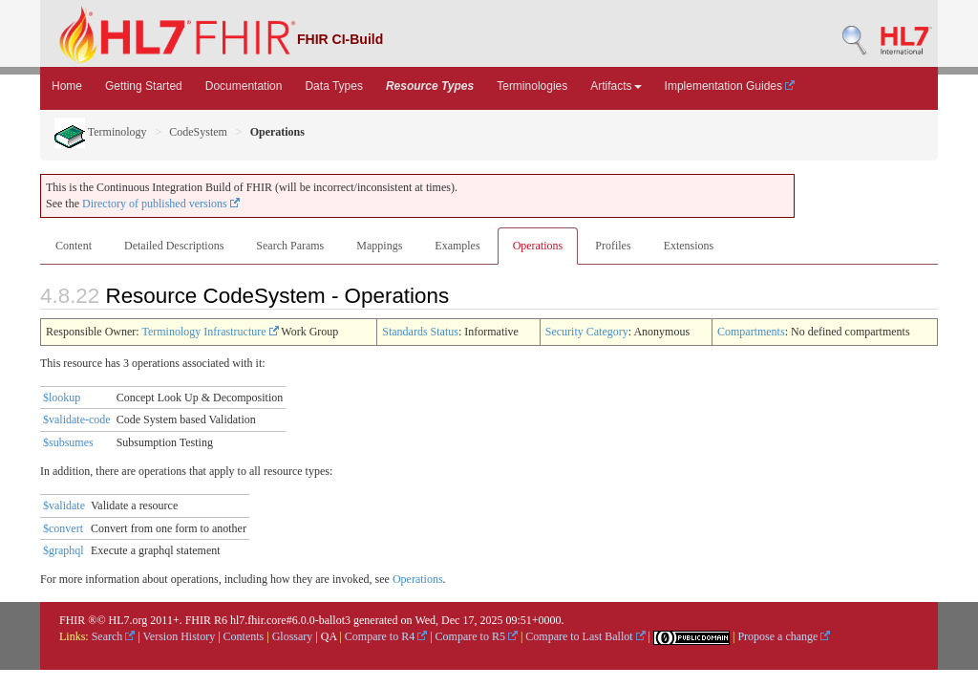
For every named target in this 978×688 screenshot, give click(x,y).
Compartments (751, 331)
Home (67, 86)
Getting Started (143, 86)
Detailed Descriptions (173, 245)
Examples (457, 245)
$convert (63, 528)
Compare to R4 (386, 636)
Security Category (586, 331)
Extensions (689, 245)
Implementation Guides (730, 86)
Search (114, 636)
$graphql (63, 550)
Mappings (379, 245)
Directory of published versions (161, 203)
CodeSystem (198, 132)
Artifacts (615, 86)
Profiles (612, 245)
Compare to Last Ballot (585, 636)
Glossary (292, 636)
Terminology (100, 132)
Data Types (333, 86)
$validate (64, 505)
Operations (538, 245)
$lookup (61, 397)
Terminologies (532, 86)
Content (73, 245)
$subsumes (68, 442)
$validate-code (77, 419)
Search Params (290, 245)
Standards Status (420, 331)
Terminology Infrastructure (209, 331)
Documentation (244, 86)
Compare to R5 (477, 636)
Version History (179, 636)
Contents (244, 636)
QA (329, 636)
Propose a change (783, 636)
